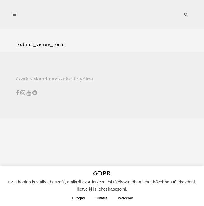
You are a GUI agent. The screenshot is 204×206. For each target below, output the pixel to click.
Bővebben (124, 198)
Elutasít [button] (101, 198)
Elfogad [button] (78, 198)
